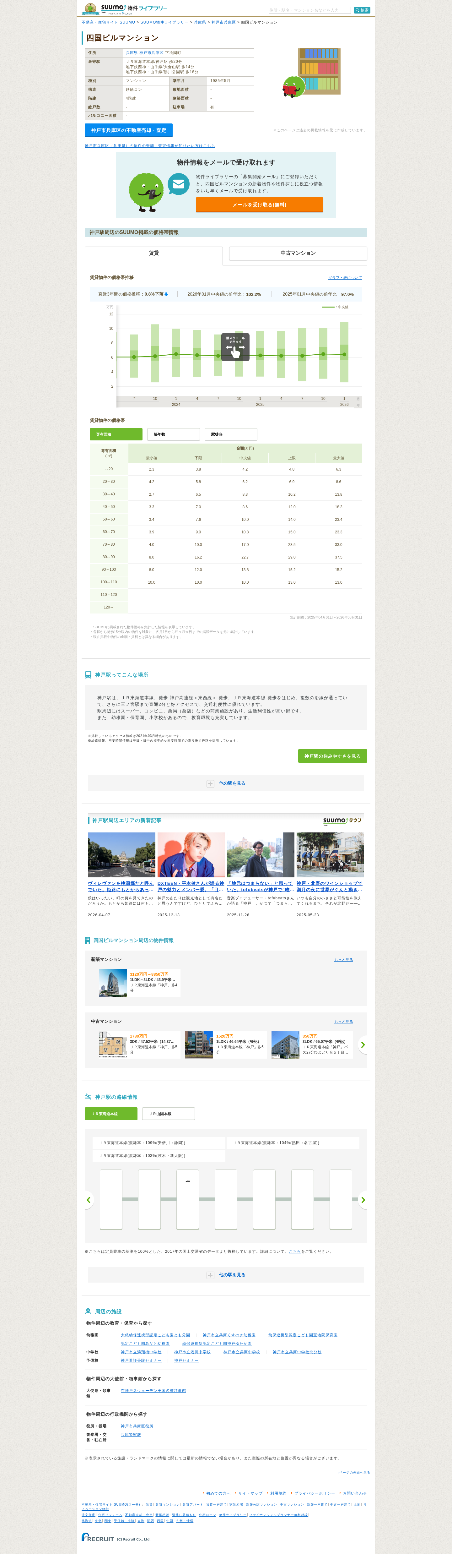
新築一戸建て (317, 1504)
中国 (169, 1521)
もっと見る (343, 959)
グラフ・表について (345, 277)
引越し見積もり (184, 1515)
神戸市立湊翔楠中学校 (141, 1352)
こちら (295, 1251)
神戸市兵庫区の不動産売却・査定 (128, 130)
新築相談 (162, 1515)
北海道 (87, 1521)
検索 (365, 10)
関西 (150, 1521)
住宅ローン (207, 1515)
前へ (89, 1200)
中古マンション (292, 1504)
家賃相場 (236, 1504)
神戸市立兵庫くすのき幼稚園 (229, 1335)
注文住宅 (88, 1515)
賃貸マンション (168, 1504)
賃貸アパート (193, 1504)
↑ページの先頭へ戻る (353, 1472)
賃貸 (149, 1504)
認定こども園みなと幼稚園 (145, 1343)
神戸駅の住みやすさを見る (332, 756)
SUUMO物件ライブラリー (165, 22)
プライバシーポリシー (314, 1493)
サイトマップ (250, 1493)
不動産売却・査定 (139, 1515)
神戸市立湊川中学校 (192, 1352)
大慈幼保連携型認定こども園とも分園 (155, 1335)
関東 (108, 1521)
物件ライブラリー (233, 1515)
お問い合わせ (355, 1493)
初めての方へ (218, 1493)
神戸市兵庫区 (224, 22)
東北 (98, 1521)
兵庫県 (200, 22)
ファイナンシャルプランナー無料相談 (278, 1515)
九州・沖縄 (184, 1521)
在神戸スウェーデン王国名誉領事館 (153, 1390)
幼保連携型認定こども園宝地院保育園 (303, 1335)
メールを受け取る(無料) (260, 204)
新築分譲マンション (261, 1504)
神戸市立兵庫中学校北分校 (297, 1352)
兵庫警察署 (131, 1434)
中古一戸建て (340, 1504)
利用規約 (278, 1493)
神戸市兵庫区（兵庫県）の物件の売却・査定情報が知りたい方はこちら (150, 146)
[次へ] (362, 1044)
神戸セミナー (186, 1360)
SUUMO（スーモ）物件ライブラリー (124, 9)
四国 (160, 1521)
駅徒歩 (217, 434)
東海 (140, 1521)
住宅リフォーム (110, 1515)
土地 (357, 1504)
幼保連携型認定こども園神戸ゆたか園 (217, 1343)
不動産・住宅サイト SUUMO (108, 22)
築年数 (159, 434)
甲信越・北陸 (124, 1521)
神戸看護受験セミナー (141, 1360)
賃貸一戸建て (216, 1504)
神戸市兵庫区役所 (137, 1426)
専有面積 (103, 434)
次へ (362, 1200)
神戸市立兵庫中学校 (241, 1352)
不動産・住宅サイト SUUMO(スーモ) (111, 1504)
